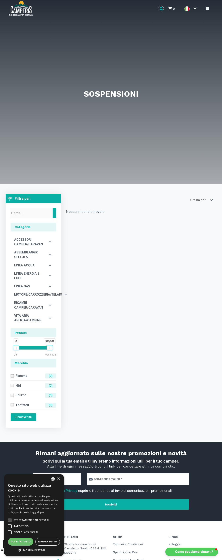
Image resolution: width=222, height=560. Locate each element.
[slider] (16, 347)
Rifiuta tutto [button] (47, 541)
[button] (191, 552)
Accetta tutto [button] (21, 541)
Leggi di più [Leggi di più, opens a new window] (37, 512)
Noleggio (174, 544)
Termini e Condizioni (128, 544)
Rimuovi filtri (23, 417)
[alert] (34, 515)
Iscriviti (111, 504)
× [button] (58, 479)
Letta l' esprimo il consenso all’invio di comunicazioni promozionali (104, 491)
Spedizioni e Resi (125, 552)
